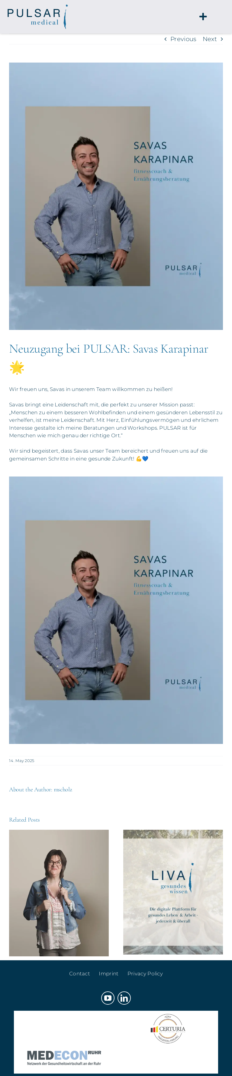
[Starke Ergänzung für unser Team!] (59, 833)
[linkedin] (124, 998)
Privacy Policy (145, 974)
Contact (79, 974)
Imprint (108, 974)
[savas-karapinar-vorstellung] (116, 196)
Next (210, 39)
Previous (183, 39)
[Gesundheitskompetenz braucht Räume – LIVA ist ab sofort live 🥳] (173, 833)
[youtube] (107, 998)
